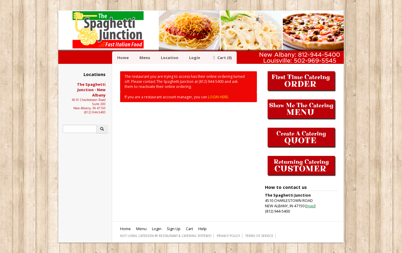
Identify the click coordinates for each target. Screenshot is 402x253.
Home (123, 57)
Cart (221, 57)
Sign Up (173, 228)
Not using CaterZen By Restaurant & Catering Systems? (165, 236)
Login (194, 57)
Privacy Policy (228, 236)
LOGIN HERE (218, 96)
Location (169, 57)
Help (202, 228)
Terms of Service (259, 236)
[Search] (80, 129)
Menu (144, 57)
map (310, 205)
